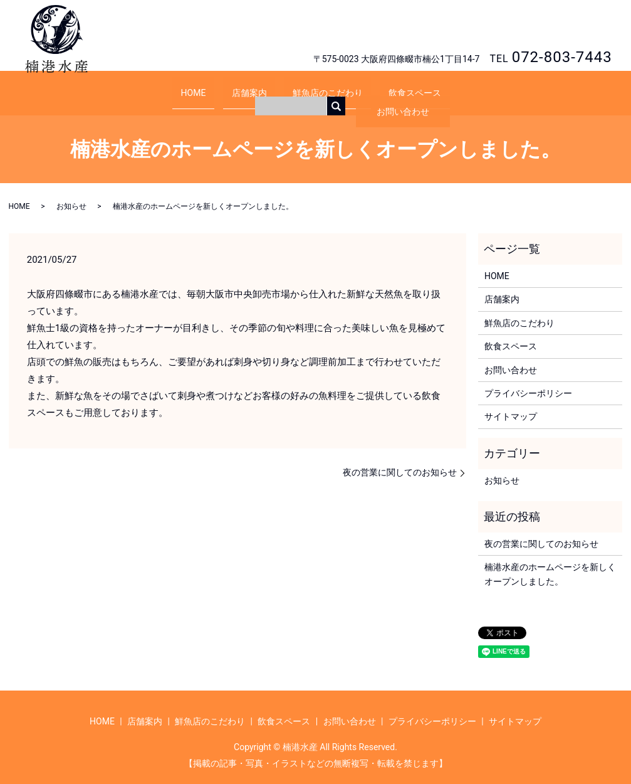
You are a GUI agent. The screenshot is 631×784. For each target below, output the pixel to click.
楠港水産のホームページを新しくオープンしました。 (550, 562)
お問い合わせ (565, 28)
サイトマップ (510, 405)
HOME (211, 86)
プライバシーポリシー (528, 381)
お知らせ (71, 194)
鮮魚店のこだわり (322, 86)
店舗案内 (255, 86)
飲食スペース (397, 86)
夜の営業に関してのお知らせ (400, 460)
